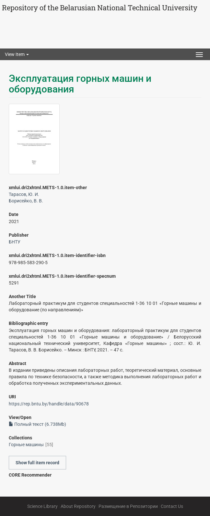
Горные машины (26, 444)
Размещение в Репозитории (128, 506)
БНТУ (14, 241)
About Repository (78, 506)
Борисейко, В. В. (26, 200)
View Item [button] (17, 54)
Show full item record (37, 462)
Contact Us (172, 506)
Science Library (42, 506)
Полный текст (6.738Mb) (37, 424)
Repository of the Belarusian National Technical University (99, 7)
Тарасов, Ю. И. (24, 194)
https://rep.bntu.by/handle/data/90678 (49, 403)
